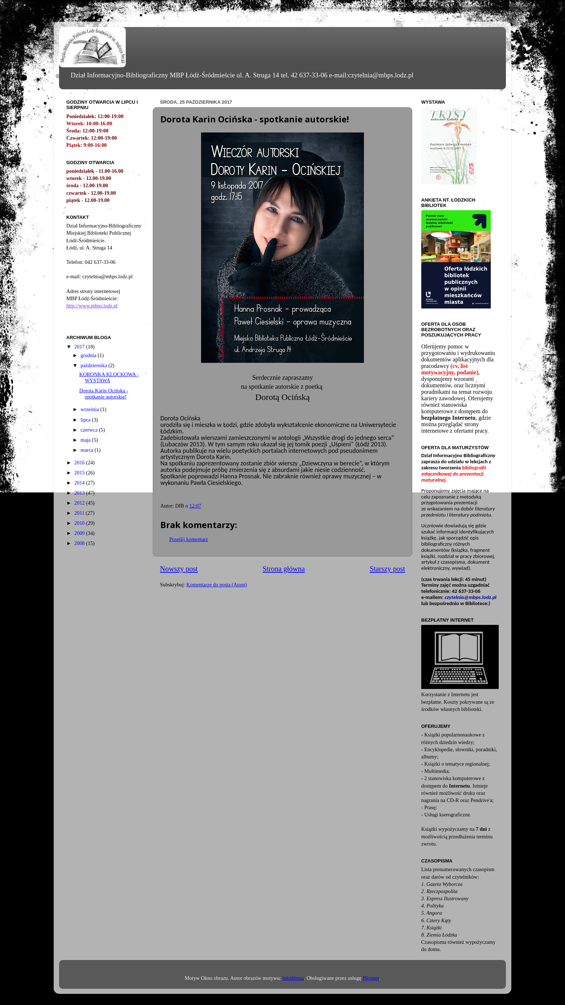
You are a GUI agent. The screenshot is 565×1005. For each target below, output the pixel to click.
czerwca (90, 430)
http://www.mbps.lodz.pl (92, 305)
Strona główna (284, 569)
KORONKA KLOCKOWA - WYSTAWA (109, 377)
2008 (80, 543)
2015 (80, 473)
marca (88, 450)
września (91, 409)
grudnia (89, 355)
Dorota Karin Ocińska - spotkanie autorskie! (103, 394)
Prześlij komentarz (188, 539)
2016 (80, 462)
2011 (80, 513)
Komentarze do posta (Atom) (216, 584)
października (94, 365)
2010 (80, 523)
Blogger (370, 978)
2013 (80, 493)
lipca (86, 420)
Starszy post (387, 569)
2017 (80, 347)
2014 (80, 483)
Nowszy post (179, 569)
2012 (80, 503)
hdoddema (293, 978)
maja (86, 440)
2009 (80, 533)
